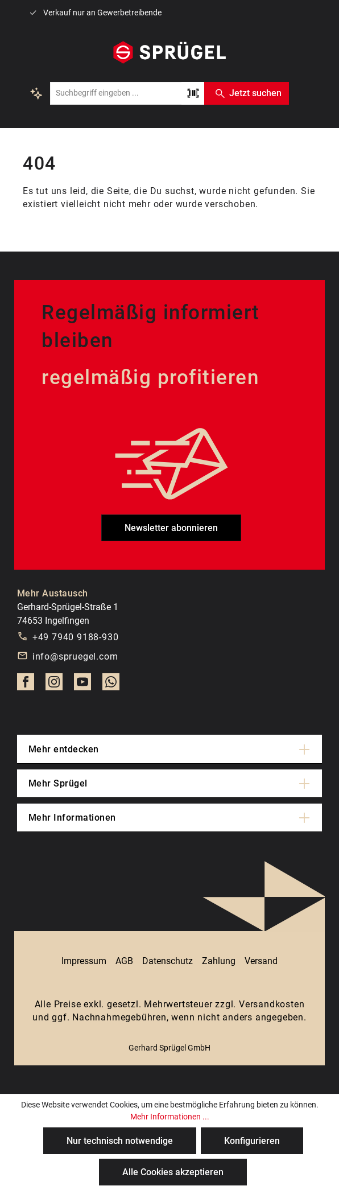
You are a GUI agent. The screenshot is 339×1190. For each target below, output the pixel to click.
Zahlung (218, 961)
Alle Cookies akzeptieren (173, 1172)
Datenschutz (167, 961)
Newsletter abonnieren (171, 527)
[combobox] (115, 93)
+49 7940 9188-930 (75, 637)
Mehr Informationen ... (169, 1116)
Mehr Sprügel (58, 783)
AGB (124, 961)
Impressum (83, 961)
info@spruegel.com (75, 656)
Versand (261, 961)
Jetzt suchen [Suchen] (246, 93)
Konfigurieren (252, 1140)
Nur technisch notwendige (120, 1140)
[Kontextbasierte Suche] (36, 93)
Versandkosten (271, 1004)
